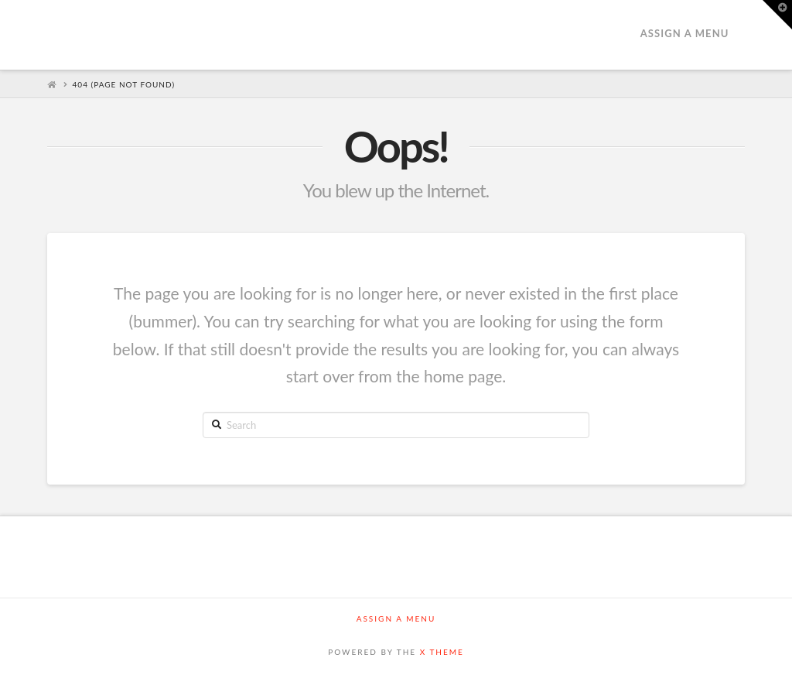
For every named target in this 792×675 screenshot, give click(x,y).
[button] (777, 14)
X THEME (442, 651)
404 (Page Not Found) (124, 84)
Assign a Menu (684, 33)
